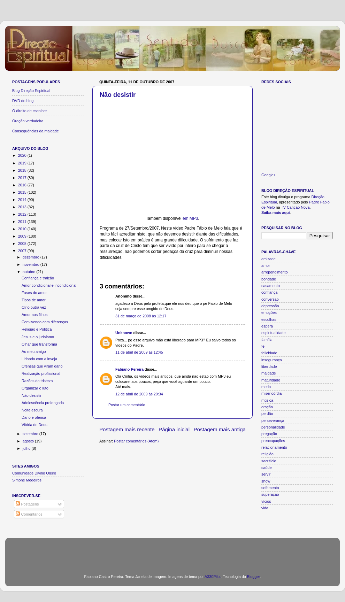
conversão (270, 299)
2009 (23, 236)
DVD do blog (22, 101)
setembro (31, 434)
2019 (23, 163)
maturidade (270, 380)
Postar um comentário (126, 405)
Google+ (268, 175)
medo (266, 387)
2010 (23, 229)
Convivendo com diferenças (45, 322)
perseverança (272, 420)
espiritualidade (273, 333)
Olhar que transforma (39, 344)
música (267, 400)
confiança (269, 292)
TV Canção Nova (295, 207)
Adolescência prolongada (43, 403)
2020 (23, 155)
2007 (23, 251)
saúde (266, 467)
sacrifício (268, 461)
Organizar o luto (35, 388)
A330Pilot (213, 576)
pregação (269, 434)
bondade (268, 279)
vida (264, 508)
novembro (31, 264)
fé (262, 346)
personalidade (273, 427)
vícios (266, 501)
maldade (268, 373)
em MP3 (190, 218)
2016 (23, 185)
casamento (270, 286)
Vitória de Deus (34, 425)
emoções (269, 312)
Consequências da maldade (35, 131)
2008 (23, 243)
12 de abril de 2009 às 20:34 (139, 394)
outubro (30, 272)
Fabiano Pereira (129, 369)
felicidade (269, 353)
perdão (267, 413)
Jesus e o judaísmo (38, 337)
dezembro (31, 257)
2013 (23, 207)
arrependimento (274, 272)
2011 (23, 221)
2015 (23, 192)
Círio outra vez (34, 307)
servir (265, 474)
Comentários (29, 514)
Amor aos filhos (34, 314)
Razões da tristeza (37, 381)
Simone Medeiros (26, 480)
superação (270, 494)
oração (267, 407)
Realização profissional (41, 373)
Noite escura (32, 410)
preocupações (273, 441)
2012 (23, 214)
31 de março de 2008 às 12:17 (140, 316)
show (265, 481)
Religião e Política (37, 329)
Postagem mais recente (127, 429)
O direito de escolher (29, 111)
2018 (23, 170)
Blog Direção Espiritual (31, 90)
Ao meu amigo (34, 351)
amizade (268, 259)
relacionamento (274, 447)
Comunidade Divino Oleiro (34, 473)
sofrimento (270, 488)
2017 (23, 178)
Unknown (123, 333)
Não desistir (118, 94)
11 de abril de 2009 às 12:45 (139, 352)
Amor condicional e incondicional (49, 285)
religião (267, 454)
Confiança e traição (38, 278)
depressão (270, 306)
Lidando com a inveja (39, 359)
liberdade (269, 366)
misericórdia (271, 393)
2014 (23, 200)
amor (265, 265)
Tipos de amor (34, 300)
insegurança (271, 360)
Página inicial (174, 429)
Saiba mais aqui (275, 212)
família (267, 340)
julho (27, 448)
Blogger (253, 576)
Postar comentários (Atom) (136, 441)
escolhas (268, 319)
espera (267, 326)
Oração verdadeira (27, 121)
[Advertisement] (172, 551)
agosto (29, 441)
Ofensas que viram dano (42, 366)
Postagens (27, 504)
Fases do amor (34, 293)
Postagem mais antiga (220, 429)
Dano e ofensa (34, 417)
